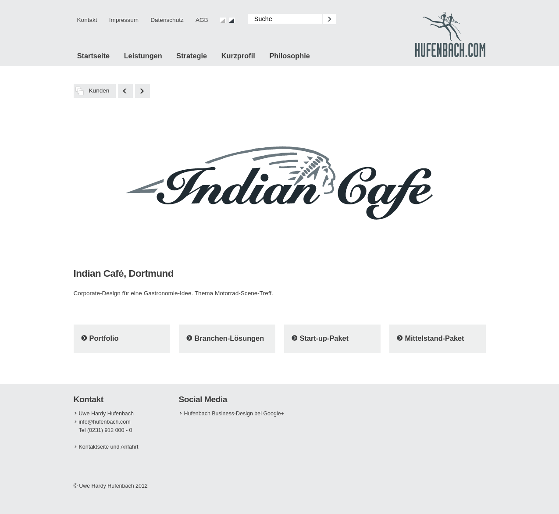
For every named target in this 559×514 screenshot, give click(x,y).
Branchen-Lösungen (229, 338)
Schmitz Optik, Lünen (125, 90)
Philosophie (289, 56)
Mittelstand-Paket (434, 338)
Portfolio (104, 338)
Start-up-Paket (324, 338)
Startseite (93, 56)
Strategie (191, 56)
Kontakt (87, 20)
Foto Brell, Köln (142, 90)
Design (450, 35)
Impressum (124, 20)
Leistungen (143, 56)
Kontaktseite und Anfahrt (109, 447)
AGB (202, 20)
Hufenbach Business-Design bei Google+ (234, 413)
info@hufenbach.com (105, 422)
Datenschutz (167, 20)
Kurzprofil (238, 56)
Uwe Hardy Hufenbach (106, 413)
